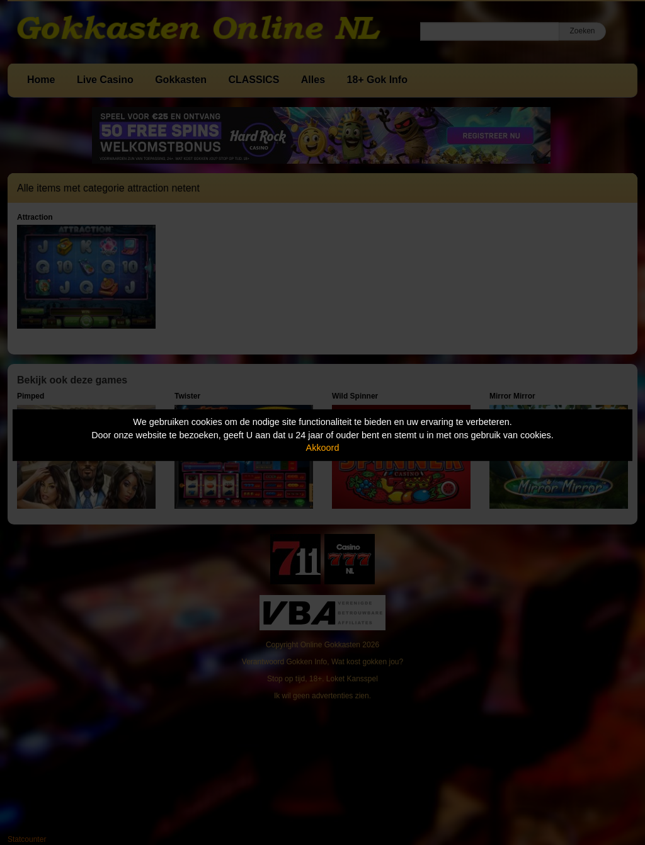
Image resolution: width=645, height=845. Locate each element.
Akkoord (323, 448)
